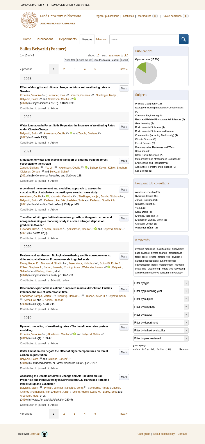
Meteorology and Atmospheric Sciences (156, 159)
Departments (68, 39)
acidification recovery (146, 272)
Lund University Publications (60, 16)
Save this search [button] (102, 60)
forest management (162, 264)
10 (97, 55)
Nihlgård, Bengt (143, 204)
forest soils (141, 256)
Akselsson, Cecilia (145, 192)
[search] (144, 39)
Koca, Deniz (141, 211)
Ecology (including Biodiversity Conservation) (159, 107)
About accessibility (164, 433)
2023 (24, 103)
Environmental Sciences (148, 127)
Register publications (107, 16)
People (87, 39)
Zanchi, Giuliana (144, 200)
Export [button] (124, 60)
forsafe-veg (164, 256)
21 (157, 192)
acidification (163, 249)
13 (159, 103)
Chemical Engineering (147, 115)
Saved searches (176, 16)
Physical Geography (146, 103)
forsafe (152, 256)
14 (156, 196)
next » (124, 69)
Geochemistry (142, 123)
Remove (184, 349)
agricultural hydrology (171, 272)
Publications (45, 39)
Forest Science (143, 143)
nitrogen (179, 264)
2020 (24, 275)
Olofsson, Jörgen (144, 223)
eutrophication (142, 264)
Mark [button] (124, 88)
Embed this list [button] (84, 60)
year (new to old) (118, 55)
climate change (159, 253)
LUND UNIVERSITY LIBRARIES (71, 4)
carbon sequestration (146, 260)
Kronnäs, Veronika (145, 215)
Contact (182, 433)
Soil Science (142, 170)
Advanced (101, 39)
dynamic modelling (145, 249)
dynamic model (168, 260)
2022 (24, 137)
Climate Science (144, 139)
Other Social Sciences (147, 155)
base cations (142, 253)
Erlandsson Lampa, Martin (149, 219)
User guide (143, 433)
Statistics (128, 16)
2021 (24, 175)
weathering (154, 268)
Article (54, 108)
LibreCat (39, 433)
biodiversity (178, 249)
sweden (176, 256)
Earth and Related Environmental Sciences (158, 119)
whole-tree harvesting (173, 268)
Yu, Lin (139, 208)
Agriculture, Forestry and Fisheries (153, 166)
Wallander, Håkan (144, 227)
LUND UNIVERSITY (32, 4)
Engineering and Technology (150, 163)
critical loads (175, 253)
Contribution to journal (33, 108)
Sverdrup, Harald (144, 196)
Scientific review (59, 280)
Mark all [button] (115, 60)
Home (27, 39)
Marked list (147, 16)
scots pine (140, 268)
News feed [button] (70, 60)
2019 (24, 338)
